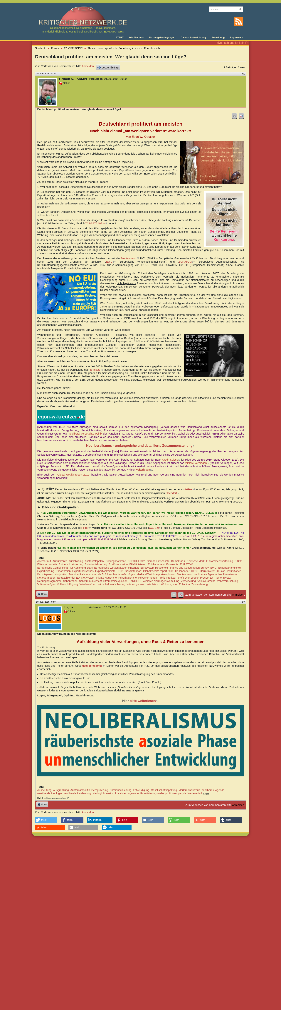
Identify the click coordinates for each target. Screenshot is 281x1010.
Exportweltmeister (105, 571)
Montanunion (130, 258)
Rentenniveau (223, 577)
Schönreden (70, 581)
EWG (110, 261)
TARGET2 (135, 581)
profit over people (188, 577)
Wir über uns (136, 37)
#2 (243, 602)
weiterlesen (144, 469)
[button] (46, 820)
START (119, 37)
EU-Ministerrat (137, 564)
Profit (162, 577)
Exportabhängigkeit (229, 567)
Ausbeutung (44, 790)
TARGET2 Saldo (96, 223)
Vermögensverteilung (166, 581)
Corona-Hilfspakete (158, 561)
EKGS (238, 561)
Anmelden (88, 66)
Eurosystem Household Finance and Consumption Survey (174, 567)
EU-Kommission (118, 564)
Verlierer (148, 581)
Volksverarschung (227, 581)
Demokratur (178, 561)
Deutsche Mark (196, 561)
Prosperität (206, 577)
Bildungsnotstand (116, 561)
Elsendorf (172, 493)
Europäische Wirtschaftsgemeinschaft (116, 567)
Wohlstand (153, 584)
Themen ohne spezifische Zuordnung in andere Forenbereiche (124, 48)
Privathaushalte (127, 577)
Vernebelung (188, 581)
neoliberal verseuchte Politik (85, 433)
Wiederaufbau (88, 584)
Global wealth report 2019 (73, 474)
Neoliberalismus (227, 574)
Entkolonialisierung (96, 564)
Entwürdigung (141, 790)
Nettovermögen (46, 577)
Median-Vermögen (124, 574)
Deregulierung (99, 790)
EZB (120, 571)
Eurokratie (172, 564)
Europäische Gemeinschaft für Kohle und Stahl (65, 567)
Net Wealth (88, 577)
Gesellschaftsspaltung (164, 790)
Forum (55, 48)
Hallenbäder (182, 571)
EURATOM (186, 261)
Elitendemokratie (47, 564)
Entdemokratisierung (71, 564)
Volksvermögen (46, 584)
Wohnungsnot (169, 584)
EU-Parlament (156, 564)
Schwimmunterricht (90, 581)
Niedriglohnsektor (102, 793)
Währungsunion (136, 584)
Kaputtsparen (45, 574)
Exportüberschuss (83, 571)
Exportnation (63, 571)
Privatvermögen (147, 577)
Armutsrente (60, 561)
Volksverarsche (206, 581)
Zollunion (184, 584)
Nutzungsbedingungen (162, 37)
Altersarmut (44, 561)
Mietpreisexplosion (164, 574)
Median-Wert (144, 574)
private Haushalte (106, 577)
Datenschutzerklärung (193, 37)
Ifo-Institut (96, 369)
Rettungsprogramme (49, 581)
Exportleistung (45, 571)
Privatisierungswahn (127, 793)
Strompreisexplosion (115, 581)
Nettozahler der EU (68, 577)
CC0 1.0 (155, 527)
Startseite (40, 48)
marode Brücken (102, 574)
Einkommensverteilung (219, 561)
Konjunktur (61, 574)
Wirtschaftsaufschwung (111, 584)
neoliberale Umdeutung (77, 793)
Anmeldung (218, 37)
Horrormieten (208, 571)
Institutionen (234, 571)
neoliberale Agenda (205, 574)
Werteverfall (195, 793)
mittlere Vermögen (197, 463)
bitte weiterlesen (144, 701)
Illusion (221, 571)
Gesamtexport (133, 571)
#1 (243, 73)
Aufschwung (76, 561)
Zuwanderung (199, 584)
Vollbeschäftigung (67, 584)
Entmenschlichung (121, 790)
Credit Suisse (171, 459)
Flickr (86, 527)
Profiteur (171, 577)
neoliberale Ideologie (49, 793)
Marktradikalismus (79, 574)
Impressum (236, 37)
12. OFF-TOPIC (73, 48)
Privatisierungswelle (152, 793)
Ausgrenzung (61, 790)
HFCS (194, 571)
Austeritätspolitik (94, 561)
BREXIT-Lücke (136, 561)
